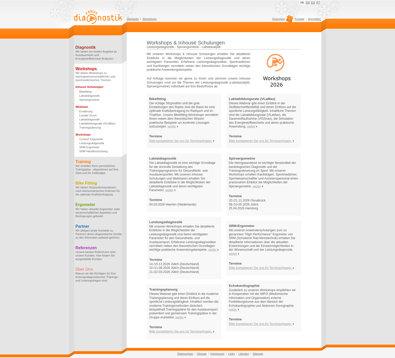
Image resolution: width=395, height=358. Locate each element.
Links (231, 353)
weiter (172, 126)
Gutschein (282, 20)
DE (302, 2)
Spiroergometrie (89, 99)
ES (313, 2)
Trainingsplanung (90, 127)
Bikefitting (85, 91)
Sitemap (258, 353)
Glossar (202, 353)
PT (318, 2)
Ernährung (85, 111)
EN (308, 2)
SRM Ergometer (89, 147)
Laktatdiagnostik (89, 95)
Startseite (133, 18)
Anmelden (314, 18)
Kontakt (299, 18)
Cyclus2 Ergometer (91, 139)
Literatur (244, 353)
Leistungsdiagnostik (91, 143)
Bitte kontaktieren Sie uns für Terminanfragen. (181, 141)
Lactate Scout (88, 115)
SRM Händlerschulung (93, 151)
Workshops (150, 18)
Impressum (217, 353)
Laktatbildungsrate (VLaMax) (97, 123)
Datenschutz (185, 353)
